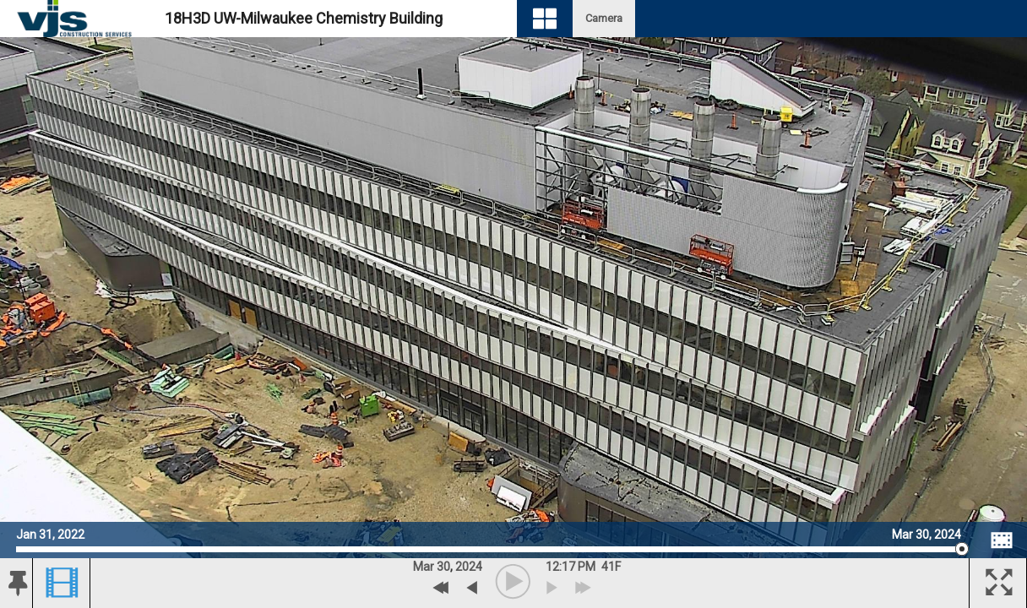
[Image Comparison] (1001, 540)
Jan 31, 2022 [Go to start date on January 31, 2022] (50, 532)
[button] (16, 583)
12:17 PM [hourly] (570, 566)
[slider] (488, 549)
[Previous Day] (441, 587)
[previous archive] (471, 587)
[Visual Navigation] (544, 19)
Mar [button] (423, 566)
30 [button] (443, 566)
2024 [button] (468, 566)
